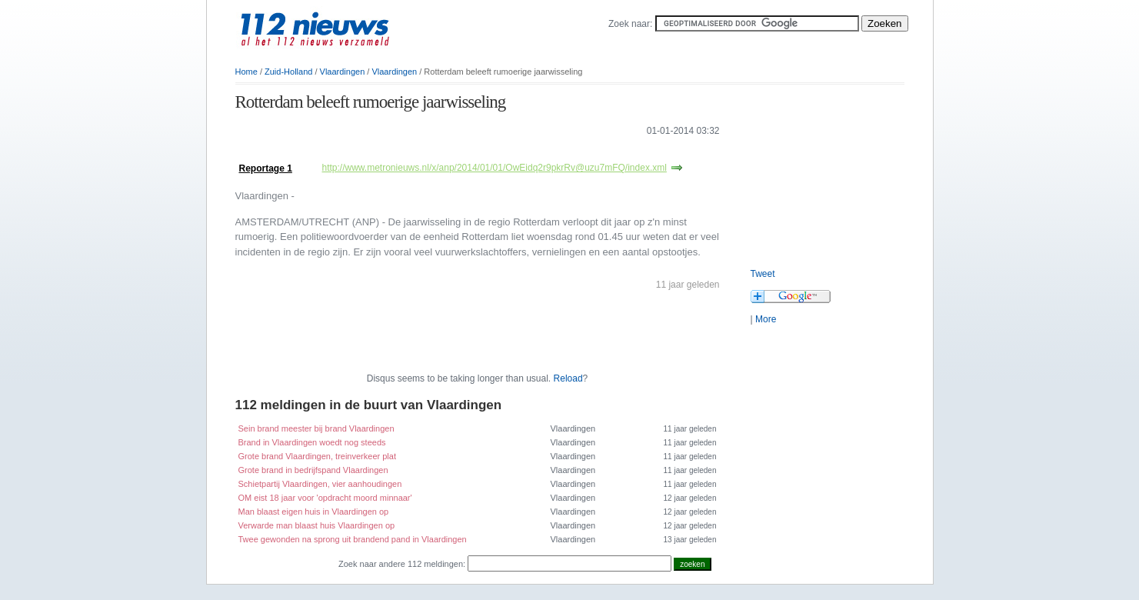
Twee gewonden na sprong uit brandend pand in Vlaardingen (352, 539)
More (765, 319)
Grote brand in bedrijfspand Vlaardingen (313, 470)
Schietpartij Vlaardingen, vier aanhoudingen (320, 483)
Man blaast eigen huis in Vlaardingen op (313, 511)
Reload (568, 378)
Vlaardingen (342, 71)
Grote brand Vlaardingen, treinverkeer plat (317, 456)
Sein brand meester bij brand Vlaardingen (316, 428)
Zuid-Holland (288, 71)
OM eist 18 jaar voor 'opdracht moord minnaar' (325, 497)
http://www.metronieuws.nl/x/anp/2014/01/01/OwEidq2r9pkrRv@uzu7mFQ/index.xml (494, 167)
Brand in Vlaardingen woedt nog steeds (312, 442)
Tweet (763, 273)
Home (246, 71)
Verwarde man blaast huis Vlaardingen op (316, 525)
